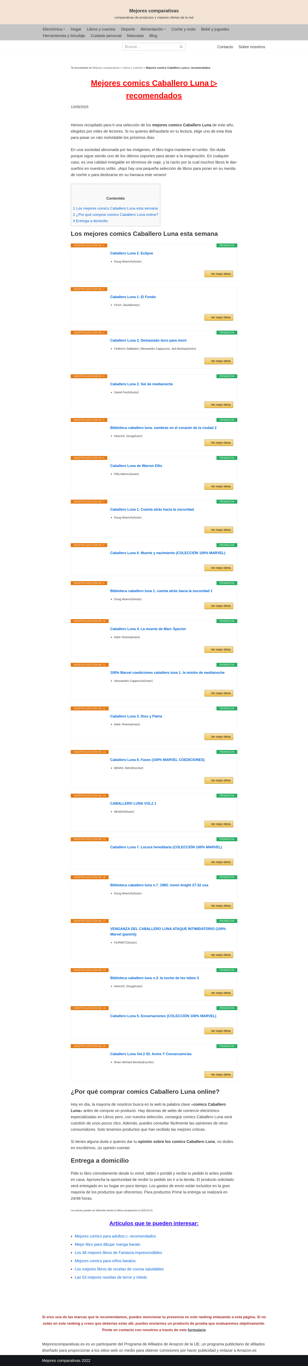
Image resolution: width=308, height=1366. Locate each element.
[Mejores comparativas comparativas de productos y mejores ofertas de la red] (154, 14)
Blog (153, 35)
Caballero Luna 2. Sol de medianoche (141, 384)
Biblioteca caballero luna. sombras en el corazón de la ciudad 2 (163, 428)
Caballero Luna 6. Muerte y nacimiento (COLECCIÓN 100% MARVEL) (167, 553)
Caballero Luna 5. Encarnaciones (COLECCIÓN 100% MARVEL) (163, 1016)
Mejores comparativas (106, 67)
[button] (64, 29)
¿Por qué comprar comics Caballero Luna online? (115, 215)
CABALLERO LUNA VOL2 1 (133, 803)
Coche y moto (183, 29)
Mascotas (135, 35)
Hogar (76, 29)
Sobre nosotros (251, 47)
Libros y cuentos (101, 29)
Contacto (225, 47)
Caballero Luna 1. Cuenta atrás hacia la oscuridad (152, 509)
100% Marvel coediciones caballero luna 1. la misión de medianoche (167, 673)
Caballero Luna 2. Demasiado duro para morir (148, 340)
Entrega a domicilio (90, 221)
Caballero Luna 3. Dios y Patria (136, 716)
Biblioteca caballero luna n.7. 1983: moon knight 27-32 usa (159, 885)
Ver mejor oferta (221, 273)
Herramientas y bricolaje (64, 35)
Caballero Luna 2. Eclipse (131, 253)
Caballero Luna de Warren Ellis (136, 466)
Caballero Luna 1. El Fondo (133, 297)
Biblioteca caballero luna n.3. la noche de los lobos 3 (154, 978)
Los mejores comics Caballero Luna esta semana (115, 208)
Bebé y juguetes (215, 29)
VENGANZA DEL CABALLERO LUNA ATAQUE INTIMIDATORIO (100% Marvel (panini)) (168, 931)
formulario (197, 1330)
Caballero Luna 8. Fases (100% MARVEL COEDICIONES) (157, 760)
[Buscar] (149, 47)
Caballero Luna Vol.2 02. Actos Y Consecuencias (151, 1054)
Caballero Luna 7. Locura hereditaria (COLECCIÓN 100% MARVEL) (166, 847)
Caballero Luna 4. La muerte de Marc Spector (148, 629)
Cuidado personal (106, 35)
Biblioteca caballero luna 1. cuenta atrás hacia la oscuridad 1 (161, 591)
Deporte (128, 29)
